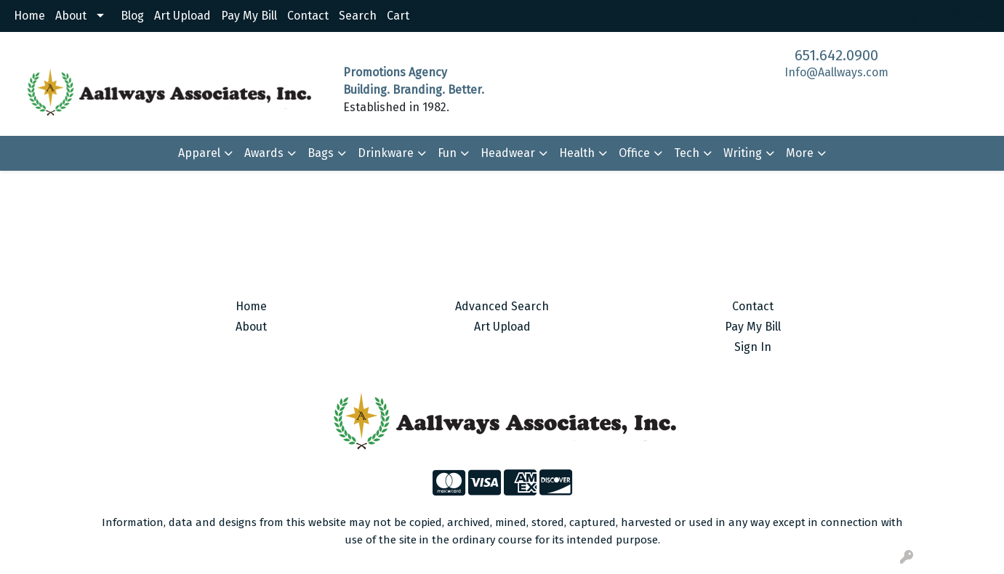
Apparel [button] (199, 153)
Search (358, 16)
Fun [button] (447, 153)
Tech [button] (686, 153)
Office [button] (634, 153)
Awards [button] (264, 153)
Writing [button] (742, 153)
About (71, 16)
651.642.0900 (836, 55)
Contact (308, 16)
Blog (132, 16)
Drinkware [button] (386, 153)
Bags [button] (321, 153)
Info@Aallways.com (836, 72)
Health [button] (577, 153)
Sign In (752, 347)
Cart (398, 16)
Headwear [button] (508, 153)
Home (29, 16)
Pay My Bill (249, 16)
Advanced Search (502, 306)
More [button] (800, 153)
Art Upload (182, 16)
